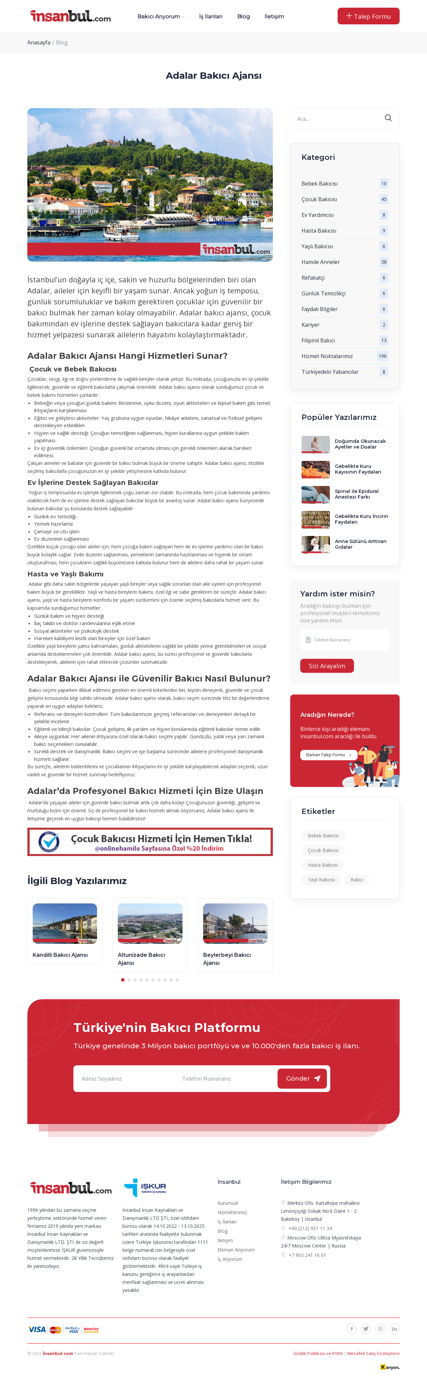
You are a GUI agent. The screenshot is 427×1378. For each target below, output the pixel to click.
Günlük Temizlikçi (324, 293)
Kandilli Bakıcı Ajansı (60, 955)
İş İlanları (211, 16)
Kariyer (311, 324)
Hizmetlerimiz (232, 1212)
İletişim (274, 16)
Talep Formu (368, 16)
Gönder (298, 1078)
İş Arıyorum (230, 1259)
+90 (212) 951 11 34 (310, 1228)
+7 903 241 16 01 (306, 1255)
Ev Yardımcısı (318, 215)
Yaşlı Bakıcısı (317, 246)
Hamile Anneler (321, 262)
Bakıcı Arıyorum (158, 16)
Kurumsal (228, 1203)
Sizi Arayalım (327, 666)
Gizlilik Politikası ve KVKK (318, 1353)
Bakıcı (357, 879)
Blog (243, 16)
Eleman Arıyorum (236, 1250)
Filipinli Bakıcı (318, 340)
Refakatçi (313, 277)
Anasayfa (38, 42)
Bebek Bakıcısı (320, 183)
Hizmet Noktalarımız (327, 356)
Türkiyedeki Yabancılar (330, 371)
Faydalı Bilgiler (320, 309)
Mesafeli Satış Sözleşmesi (373, 1353)
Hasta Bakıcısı (319, 230)
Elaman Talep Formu (325, 755)
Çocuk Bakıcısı (319, 199)
